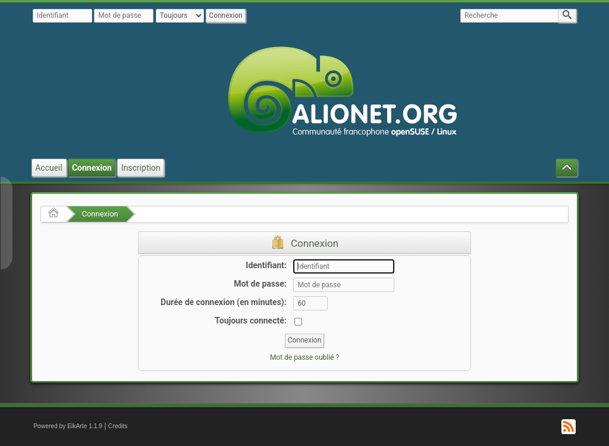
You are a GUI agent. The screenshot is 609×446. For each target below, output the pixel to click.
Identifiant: (266, 265)
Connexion (99, 213)
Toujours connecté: (250, 320)
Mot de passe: (260, 283)
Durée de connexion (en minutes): (224, 302)
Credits (118, 426)
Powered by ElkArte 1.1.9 (67, 426)
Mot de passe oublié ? (304, 357)
